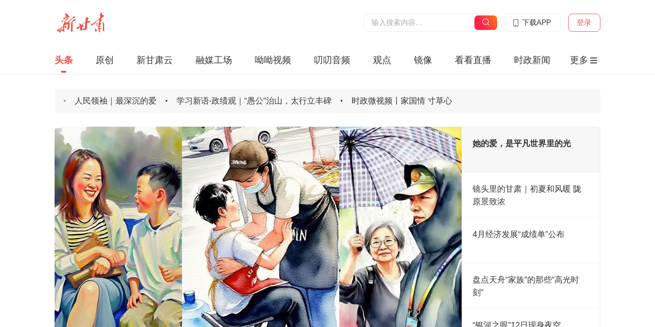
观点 (382, 60)
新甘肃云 (154, 60)
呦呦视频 (273, 60)
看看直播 (473, 60)
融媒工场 (214, 60)
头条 (64, 60)
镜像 (423, 60)
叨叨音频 (332, 60)
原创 (105, 60)
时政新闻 (532, 60)
